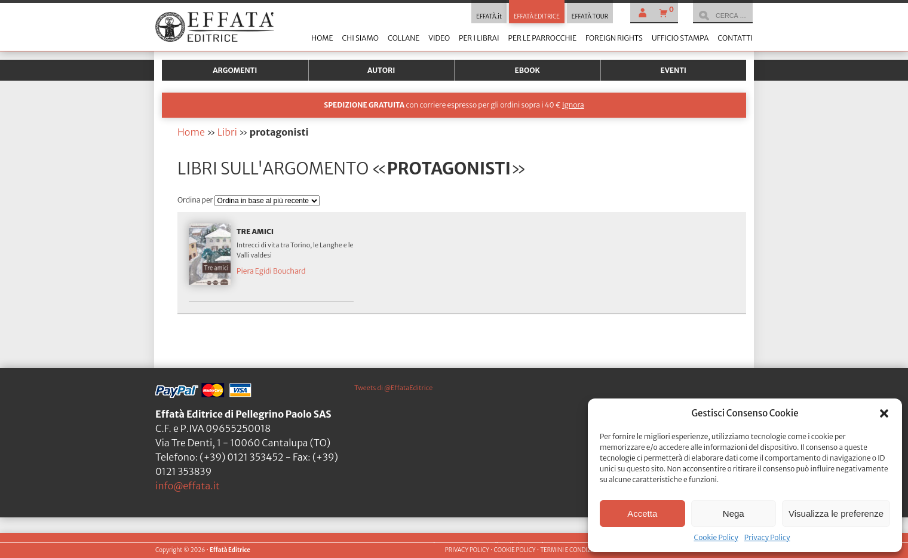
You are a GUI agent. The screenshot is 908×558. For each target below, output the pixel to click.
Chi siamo (360, 37)
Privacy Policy (767, 537)
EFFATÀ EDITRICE (537, 16)
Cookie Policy (716, 537)
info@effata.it (187, 486)
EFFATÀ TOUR (590, 16)
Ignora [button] (573, 104)
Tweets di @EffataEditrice (393, 388)
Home (322, 37)
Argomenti (235, 70)
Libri (227, 132)
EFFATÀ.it (489, 16)
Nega (733, 513)
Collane (403, 37)
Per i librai (479, 37)
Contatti (735, 37)
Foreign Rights (614, 37)
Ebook (527, 70)
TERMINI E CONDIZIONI (571, 550)
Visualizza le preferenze (836, 513)
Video (439, 37)
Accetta (642, 513)
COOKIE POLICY (514, 550)
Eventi (673, 70)
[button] (884, 413)
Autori (381, 70)
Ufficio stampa (680, 37)
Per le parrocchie (542, 37)
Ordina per (195, 199)
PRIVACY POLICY (467, 550)
